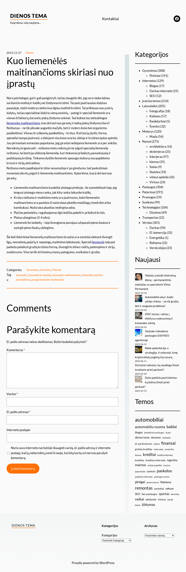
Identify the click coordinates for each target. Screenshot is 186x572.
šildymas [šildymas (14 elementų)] (148, 501)
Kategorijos (109, 532)
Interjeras (156, 156)
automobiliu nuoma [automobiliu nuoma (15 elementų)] (150, 424)
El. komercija (157, 231)
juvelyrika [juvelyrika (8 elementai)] (169, 446)
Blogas (153, 86)
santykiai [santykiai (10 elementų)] (159, 485)
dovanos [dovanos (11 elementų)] (156, 434)
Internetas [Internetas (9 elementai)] (158, 446)
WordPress (106, 560)
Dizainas (155, 211)
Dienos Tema (28, 16)
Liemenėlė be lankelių (40, 275)
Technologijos (151, 206)
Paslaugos (148, 186)
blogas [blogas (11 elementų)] (139, 429)
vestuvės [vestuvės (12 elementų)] (150, 496)
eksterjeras (157, 151)
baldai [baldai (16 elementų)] (172, 424)
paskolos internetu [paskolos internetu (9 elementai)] (144, 473)
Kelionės (155, 116)
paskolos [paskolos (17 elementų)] (164, 467)
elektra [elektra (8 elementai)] (156, 441)
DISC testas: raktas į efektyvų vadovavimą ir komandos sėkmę (154, 316)
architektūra (157, 146)
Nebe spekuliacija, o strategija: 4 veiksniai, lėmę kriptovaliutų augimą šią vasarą (156, 350)
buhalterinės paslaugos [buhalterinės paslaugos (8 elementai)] (154, 429)
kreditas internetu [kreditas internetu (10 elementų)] (155, 457)
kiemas (154, 161)
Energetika (156, 236)
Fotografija (156, 111)
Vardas (12, 394)
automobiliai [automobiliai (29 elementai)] (149, 416)
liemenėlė (21, 275)
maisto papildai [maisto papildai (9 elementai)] (154, 462)
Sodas (153, 166)
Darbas (154, 226)
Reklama (155, 241)
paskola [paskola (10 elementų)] (151, 468)
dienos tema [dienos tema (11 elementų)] (142, 434)
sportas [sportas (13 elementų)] (164, 491)
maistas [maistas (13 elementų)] (140, 462)
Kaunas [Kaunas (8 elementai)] (138, 452)
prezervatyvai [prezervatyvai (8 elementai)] (153, 479)
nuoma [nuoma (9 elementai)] (166, 462)
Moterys (148, 131)
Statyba (154, 171)
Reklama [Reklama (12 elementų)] (165, 479)
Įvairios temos (151, 101)
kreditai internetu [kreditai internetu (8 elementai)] (165, 452)
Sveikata (148, 201)
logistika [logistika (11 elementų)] (172, 457)
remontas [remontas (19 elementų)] (144, 484)
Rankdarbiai (157, 121)
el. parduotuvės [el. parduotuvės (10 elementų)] (143, 440)
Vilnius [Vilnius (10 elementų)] (162, 496)
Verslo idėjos (157, 246)
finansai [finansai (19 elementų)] (168, 440)
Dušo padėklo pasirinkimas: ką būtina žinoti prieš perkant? (156, 379)
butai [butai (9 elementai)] (168, 429)
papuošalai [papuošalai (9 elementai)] (140, 468)
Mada (153, 136)
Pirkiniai (57, 269)
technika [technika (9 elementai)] (175, 491)
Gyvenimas (32, 269)
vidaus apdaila (159, 176)
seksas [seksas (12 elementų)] (169, 485)
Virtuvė (154, 181)
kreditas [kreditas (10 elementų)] (139, 457)
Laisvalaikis (149, 106)
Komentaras (16, 350)
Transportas (150, 216)
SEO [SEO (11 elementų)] (137, 490)
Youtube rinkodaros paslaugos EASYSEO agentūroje (152, 333)
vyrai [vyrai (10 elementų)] (170, 496)
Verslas (147, 221)
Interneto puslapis (18, 430)
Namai (146, 141)
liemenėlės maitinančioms (68, 275)
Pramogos (149, 196)
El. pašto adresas (19, 412)
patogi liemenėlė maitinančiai (48, 279)
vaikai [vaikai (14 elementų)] (139, 496)
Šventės (154, 126)
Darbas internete (160, 90)
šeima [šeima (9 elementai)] (137, 502)
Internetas (46, 269)
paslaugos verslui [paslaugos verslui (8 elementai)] (161, 473)
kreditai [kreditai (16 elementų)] (149, 451)
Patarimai (148, 191)
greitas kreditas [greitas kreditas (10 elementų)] (143, 446)
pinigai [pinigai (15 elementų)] (140, 479)
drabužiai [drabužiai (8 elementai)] (166, 434)
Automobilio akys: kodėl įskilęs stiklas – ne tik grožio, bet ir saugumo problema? (157, 299)
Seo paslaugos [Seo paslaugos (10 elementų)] (149, 490)
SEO (152, 96)
